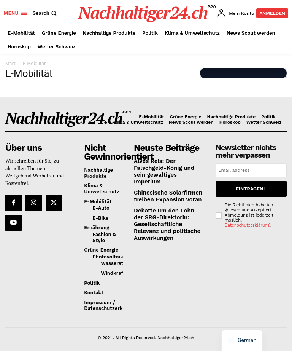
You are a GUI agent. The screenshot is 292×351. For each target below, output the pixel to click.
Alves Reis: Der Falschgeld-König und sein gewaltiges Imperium (167, 166)
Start (10, 63)
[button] (46, 13)
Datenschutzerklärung (247, 222)
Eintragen (251, 187)
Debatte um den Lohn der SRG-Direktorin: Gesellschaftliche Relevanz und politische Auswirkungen (169, 208)
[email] (251, 170)
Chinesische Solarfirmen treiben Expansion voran (163, 186)
